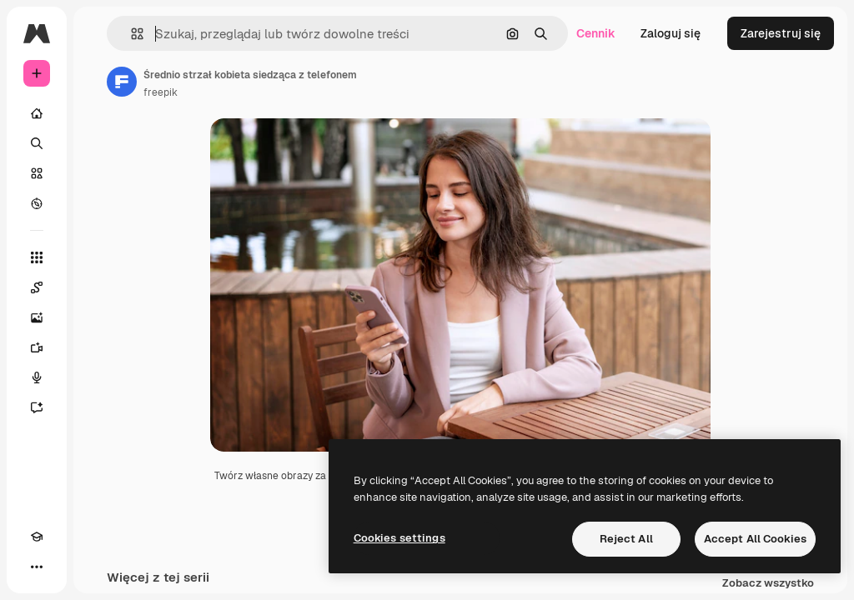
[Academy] (36, 536)
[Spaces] (36, 287)
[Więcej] (36, 566)
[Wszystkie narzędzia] (36, 257)
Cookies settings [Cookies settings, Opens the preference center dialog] (399, 538)
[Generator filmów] (36, 347)
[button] (130, 34)
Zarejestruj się (781, 33)
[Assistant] (36, 407)
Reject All (626, 539)
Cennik (595, 33)
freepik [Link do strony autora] (160, 92)
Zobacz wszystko (768, 584)
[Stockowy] (36, 173)
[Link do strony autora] (122, 82)
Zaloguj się (670, 33)
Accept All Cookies (755, 539)
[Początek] (36, 113)
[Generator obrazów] (36, 317)
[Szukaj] (36, 143)
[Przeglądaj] (36, 203)
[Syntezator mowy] (36, 377)
